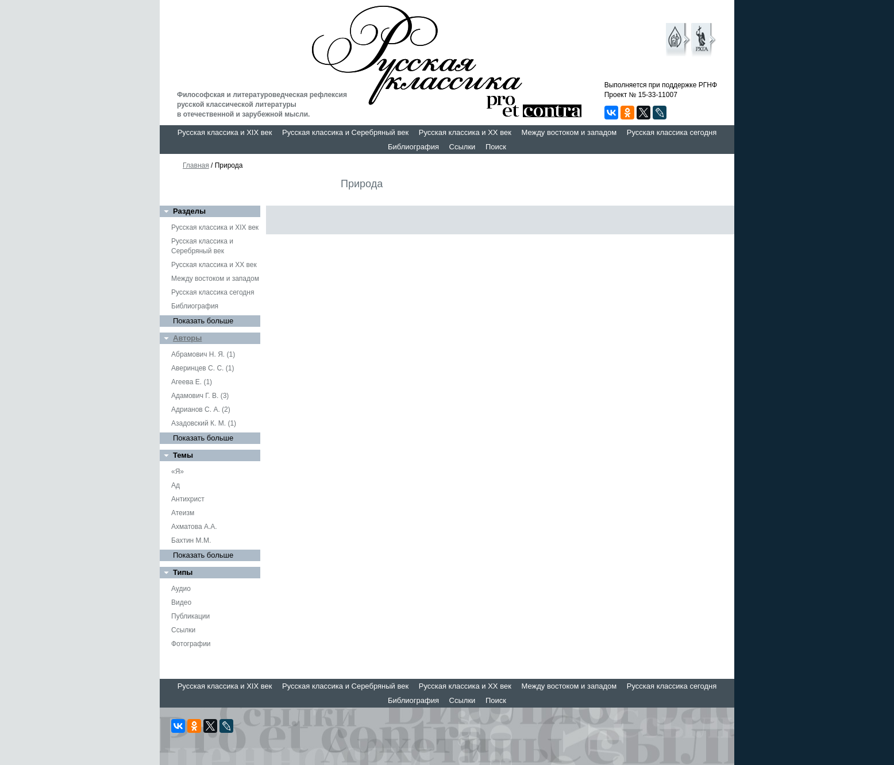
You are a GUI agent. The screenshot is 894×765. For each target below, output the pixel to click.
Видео (181, 602)
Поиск (495, 146)
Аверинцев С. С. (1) (202, 368)
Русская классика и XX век (465, 132)
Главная (196, 165)
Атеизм (182, 513)
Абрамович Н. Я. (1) (203, 354)
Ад (175, 485)
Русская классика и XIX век (225, 132)
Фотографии (191, 644)
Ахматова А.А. (194, 527)
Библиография (413, 146)
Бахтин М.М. (191, 540)
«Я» (177, 472)
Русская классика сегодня (672, 132)
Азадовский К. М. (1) (203, 423)
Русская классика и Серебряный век (345, 132)
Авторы (187, 338)
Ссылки (462, 146)
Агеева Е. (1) (191, 382)
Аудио (181, 589)
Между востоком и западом (568, 132)
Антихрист (188, 499)
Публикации (190, 616)
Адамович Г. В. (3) (200, 396)
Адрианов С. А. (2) (200, 409)
